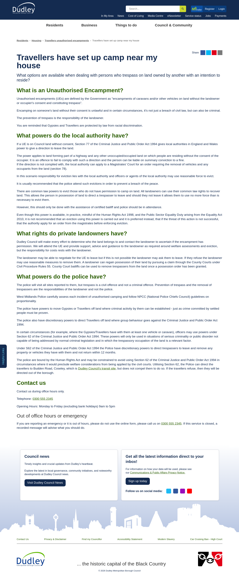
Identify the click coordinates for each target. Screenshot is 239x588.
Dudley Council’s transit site (97, 368)
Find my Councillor (92, 539)
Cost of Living (136, 15)
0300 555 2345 (43, 398)
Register (209, 8)
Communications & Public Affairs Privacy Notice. (157, 472)
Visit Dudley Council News (45, 482)
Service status (193, 15)
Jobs (208, 15)
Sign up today (137, 481)
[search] (153, 9)
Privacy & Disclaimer (55, 539)
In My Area (107, 15)
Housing (36, 40)
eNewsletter (174, 15)
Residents (22, 40)
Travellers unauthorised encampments (67, 40)
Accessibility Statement (129, 539)
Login (222, 8)
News (121, 15)
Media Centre (155, 15)
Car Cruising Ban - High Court (206, 539)
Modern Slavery (166, 539)
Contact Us (23, 539)
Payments (220, 15)
